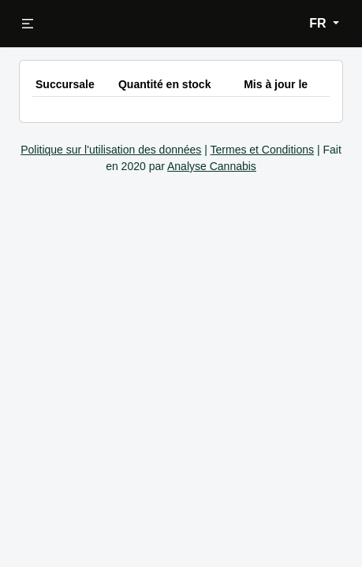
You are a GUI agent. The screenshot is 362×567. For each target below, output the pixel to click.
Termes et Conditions (263, 149)
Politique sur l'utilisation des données (111, 149)
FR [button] (319, 23)
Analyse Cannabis (211, 166)
